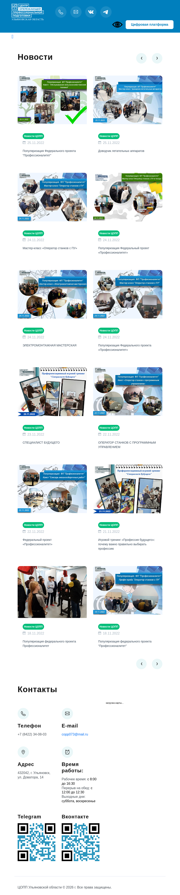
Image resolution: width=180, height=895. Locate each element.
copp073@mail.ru (75, 734)
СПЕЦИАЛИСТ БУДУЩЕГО (41, 442)
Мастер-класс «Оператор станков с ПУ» (50, 248)
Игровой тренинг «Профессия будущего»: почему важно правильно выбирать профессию (126, 544)
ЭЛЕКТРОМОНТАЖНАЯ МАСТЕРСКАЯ (49, 345)
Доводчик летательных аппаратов (121, 151)
